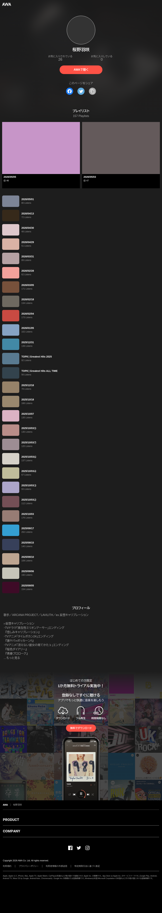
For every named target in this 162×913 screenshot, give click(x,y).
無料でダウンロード (81, 728)
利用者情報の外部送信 (56, 866)
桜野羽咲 (17, 805)
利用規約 (7, 866)
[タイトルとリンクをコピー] (92, 91)
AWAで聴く (81, 69)
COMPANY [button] (11, 831)
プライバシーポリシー (29, 866)
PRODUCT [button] (11, 819)
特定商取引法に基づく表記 (87, 866)
